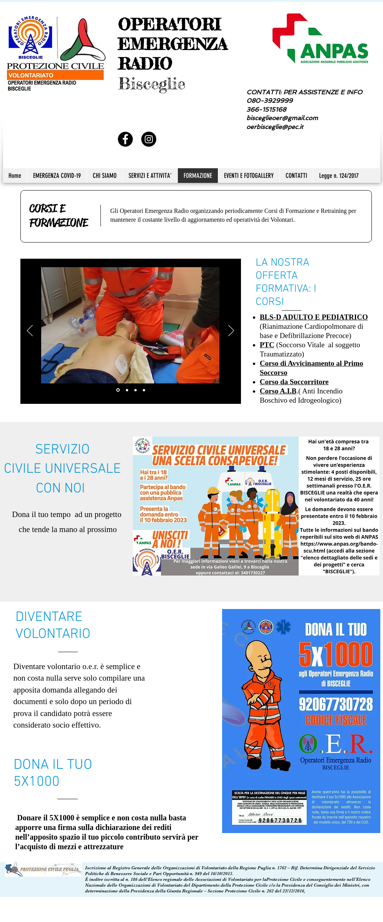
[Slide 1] (118, 390)
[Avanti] (231, 331)
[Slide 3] (135, 390)
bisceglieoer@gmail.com (282, 118)
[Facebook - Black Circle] (125, 139)
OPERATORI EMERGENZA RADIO (172, 44)
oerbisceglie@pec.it (274, 127)
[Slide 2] (127, 390)
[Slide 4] (144, 390)
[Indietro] (30, 331)
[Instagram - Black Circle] (148, 139)
